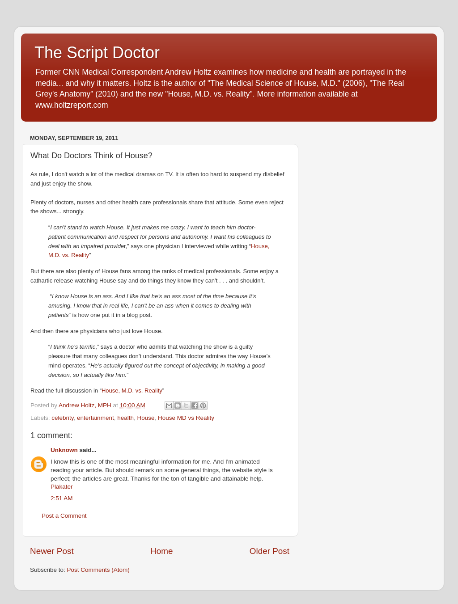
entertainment (95, 417)
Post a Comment (64, 515)
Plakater (62, 486)
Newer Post (52, 551)
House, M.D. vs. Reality (132, 390)
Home (161, 551)
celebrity (62, 417)
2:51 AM (62, 498)
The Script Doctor (97, 52)
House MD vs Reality (186, 417)
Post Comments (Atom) (98, 569)
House (145, 417)
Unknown (64, 450)
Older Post (269, 551)
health (125, 417)
